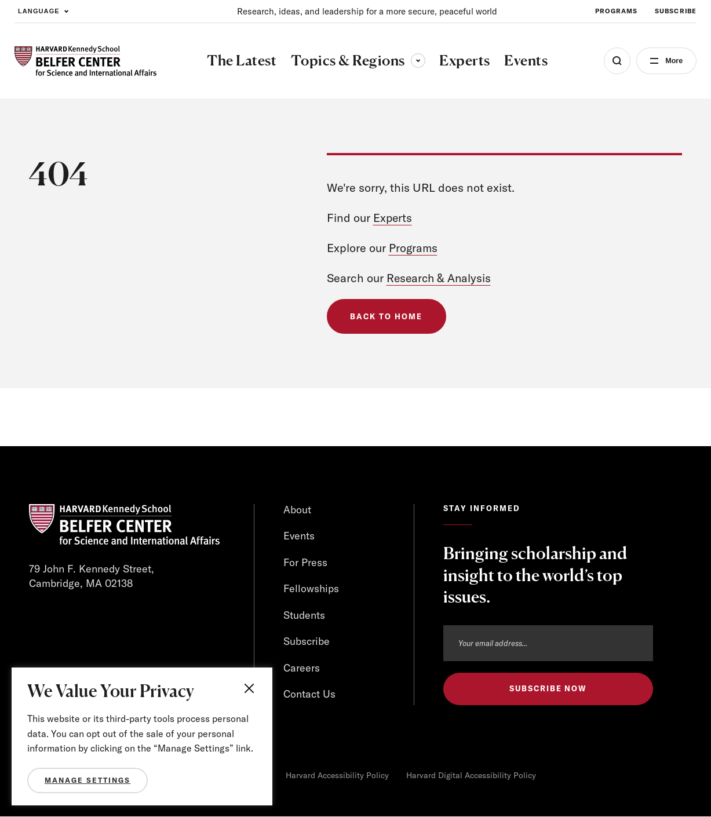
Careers (301, 668)
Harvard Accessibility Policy (337, 776)
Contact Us (309, 695)
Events (299, 536)
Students (304, 615)
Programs (414, 247)
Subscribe (306, 641)
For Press (305, 562)
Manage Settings (87, 780)
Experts (393, 217)
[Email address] (548, 643)
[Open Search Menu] (613, 61)
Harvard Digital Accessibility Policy (471, 776)
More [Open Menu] (671, 60)
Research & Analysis (440, 278)
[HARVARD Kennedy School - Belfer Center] (85, 61)
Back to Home (387, 316)
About (297, 509)
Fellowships (311, 589)
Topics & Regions (356, 60)
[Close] (251, 688)
